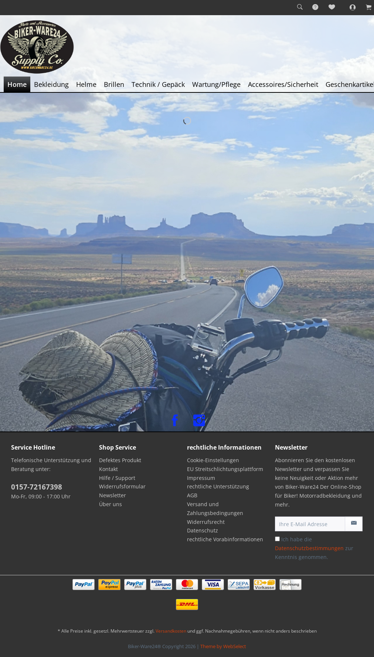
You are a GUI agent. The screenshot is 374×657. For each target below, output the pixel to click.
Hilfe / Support (117, 477)
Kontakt (108, 469)
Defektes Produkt (120, 460)
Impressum (201, 477)
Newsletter (112, 495)
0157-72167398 (36, 487)
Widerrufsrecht (206, 521)
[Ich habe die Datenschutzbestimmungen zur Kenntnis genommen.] (277, 538)
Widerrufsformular (122, 486)
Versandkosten (171, 631)
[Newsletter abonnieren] (354, 524)
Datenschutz (202, 530)
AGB (192, 495)
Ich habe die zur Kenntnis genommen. (314, 548)
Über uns (110, 504)
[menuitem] (299, 7)
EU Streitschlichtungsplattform (225, 469)
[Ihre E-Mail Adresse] (310, 524)
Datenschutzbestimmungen (309, 548)
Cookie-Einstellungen (213, 460)
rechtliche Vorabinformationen (225, 539)
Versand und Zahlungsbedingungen (215, 509)
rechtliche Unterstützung (218, 486)
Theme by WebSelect (223, 646)
